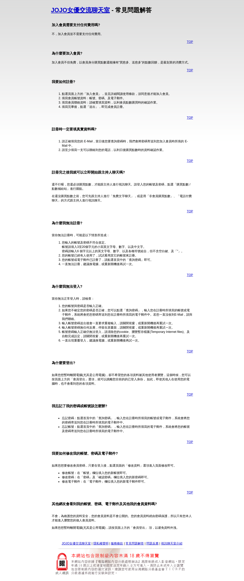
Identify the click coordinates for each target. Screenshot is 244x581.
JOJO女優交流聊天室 (80, 10)
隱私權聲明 (101, 543)
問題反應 (152, 543)
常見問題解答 (135, 543)
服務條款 (117, 543)
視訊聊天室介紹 (171, 543)
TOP (190, 42)
